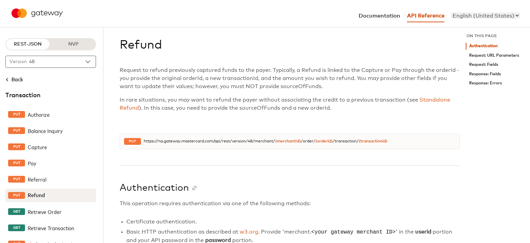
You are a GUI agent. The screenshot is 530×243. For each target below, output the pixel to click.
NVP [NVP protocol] (73, 44)
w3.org (249, 232)
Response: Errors (485, 83)
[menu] (485, 15)
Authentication (483, 46)
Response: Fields (485, 74)
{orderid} (324, 141)
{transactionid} (373, 141)
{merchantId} (288, 141)
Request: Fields (483, 64)
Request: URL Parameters (494, 55)
